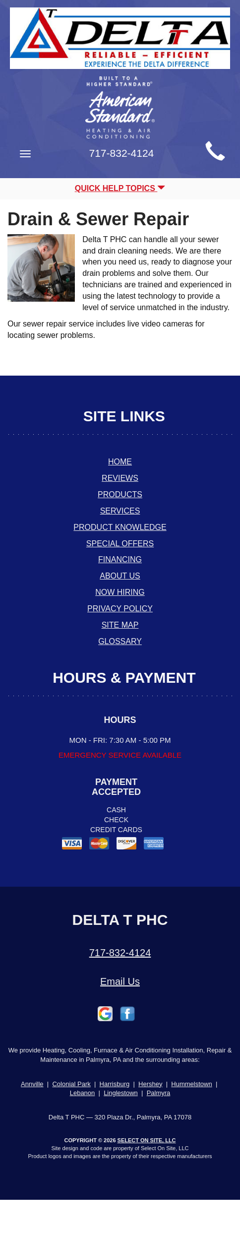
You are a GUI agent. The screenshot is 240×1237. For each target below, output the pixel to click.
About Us (120, 576)
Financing (120, 559)
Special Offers (120, 543)
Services (120, 511)
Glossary (120, 641)
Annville (32, 1084)
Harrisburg (115, 1084)
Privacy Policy (120, 608)
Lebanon (82, 1093)
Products (120, 494)
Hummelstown (191, 1084)
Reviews (120, 478)
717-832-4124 (120, 952)
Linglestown (121, 1093)
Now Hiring (120, 592)
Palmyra (159, 1093)
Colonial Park (71, 1084)
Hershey (150, 1084)
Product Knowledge (119, 527)
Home (120, 461)
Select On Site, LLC (147, 1140)
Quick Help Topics (120, 188)
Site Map (120, 625)
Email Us (120, 981)
